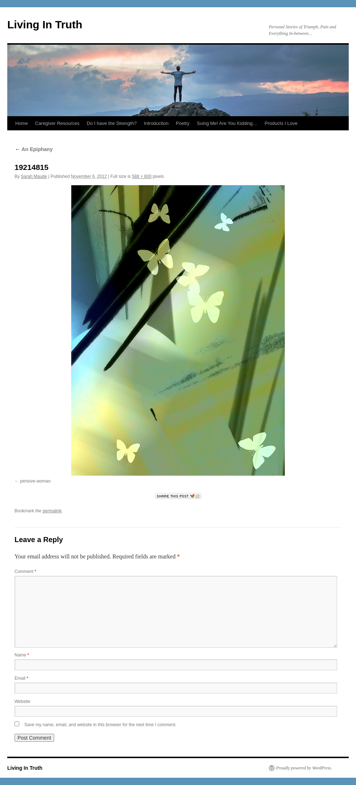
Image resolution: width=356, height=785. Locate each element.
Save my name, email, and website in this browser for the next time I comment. (100, 724)
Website (22, 701)
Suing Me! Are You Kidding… (227, 123)
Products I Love (281, 123)
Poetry (183, 123)
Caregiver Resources (57, 123)
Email (21, 678)
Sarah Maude (34, 176)
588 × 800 (141, 176)
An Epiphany (34, 149)
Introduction (156, 123)
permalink (52, 510)
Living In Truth (44, 24)
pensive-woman (35, 481)
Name (22, 655)
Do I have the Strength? (112, 123)
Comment (25, 571)
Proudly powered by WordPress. (304, 767)
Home (21, 123)
